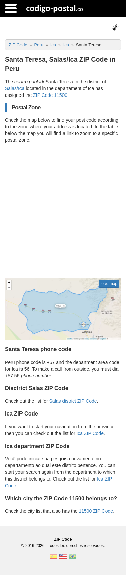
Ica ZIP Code (89, 433)
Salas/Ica (15, 88)
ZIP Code (63, 539)
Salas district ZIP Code (73, 401)
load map (109, 283)
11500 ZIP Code (96, 511)
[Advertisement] (63, 211)
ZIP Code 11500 (50, 95)
